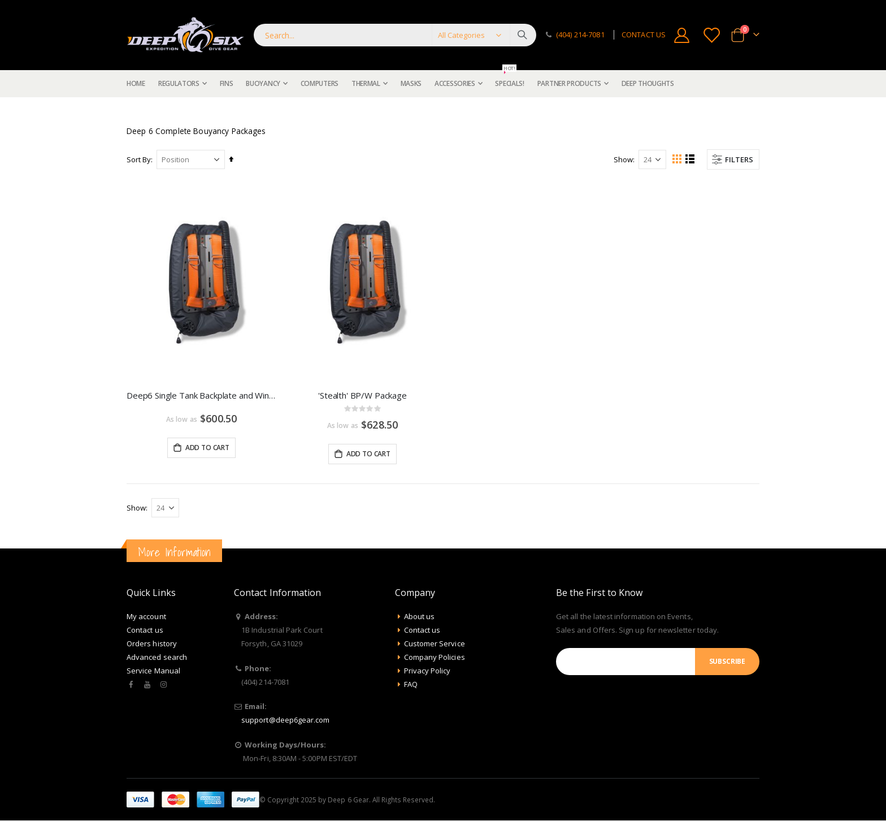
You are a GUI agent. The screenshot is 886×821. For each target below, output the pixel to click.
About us (419, 617)
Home (130, 111)
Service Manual (153, 671)
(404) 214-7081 (580, 35)
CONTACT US (644, 35)
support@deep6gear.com (285, 720)
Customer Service (434, 644)
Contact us (145, 630)
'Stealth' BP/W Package (362, 395)
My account (146, 617)
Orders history (152, 644)
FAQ (411, 685)
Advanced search (157, 658)
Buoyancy (169, 110)
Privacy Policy (427, 671)
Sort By (139, 159)
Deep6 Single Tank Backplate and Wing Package (201, 395)
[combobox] (395, 35)
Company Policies (434, 658)
